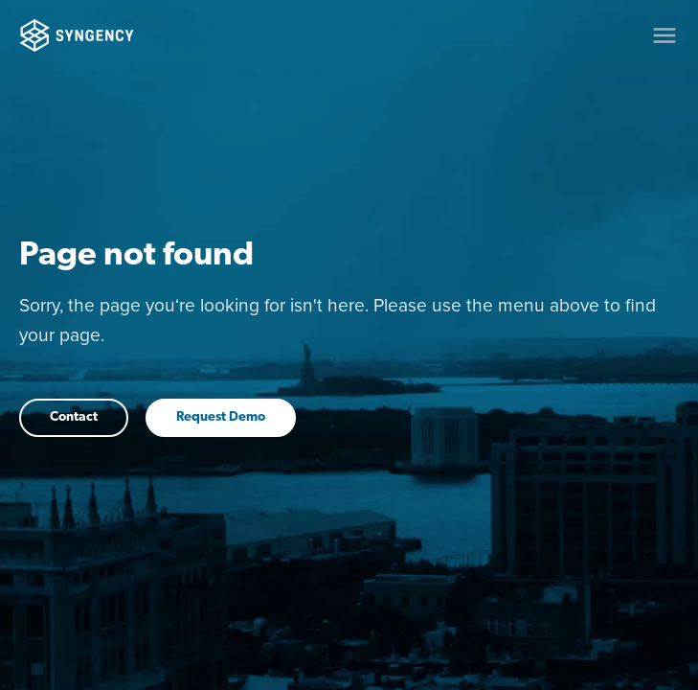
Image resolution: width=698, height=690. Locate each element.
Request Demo (220, 417)
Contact (74, 417)
